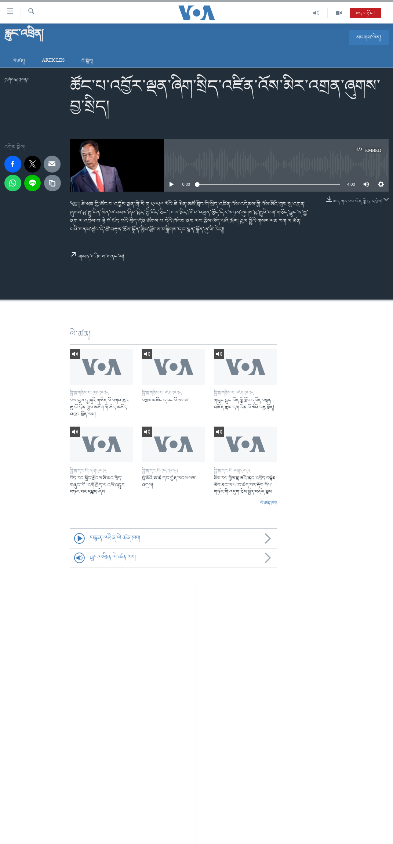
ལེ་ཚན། (19, 61)
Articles (53, 61)
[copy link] (52, 183)
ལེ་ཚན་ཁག (268, 503)
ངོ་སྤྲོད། (87, 61)
